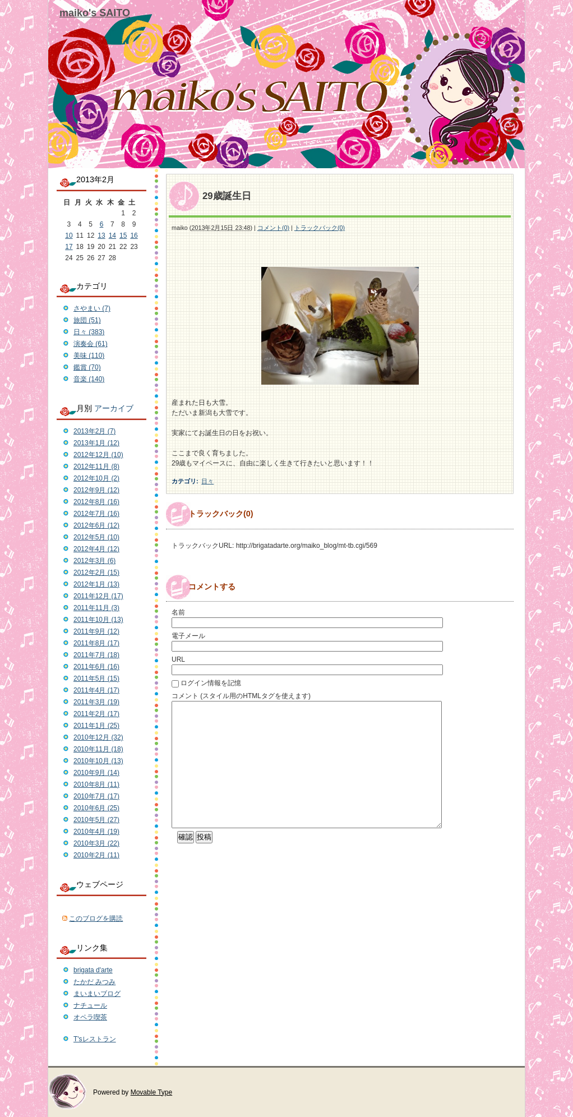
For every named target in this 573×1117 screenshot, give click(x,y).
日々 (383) (88, 332)
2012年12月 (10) (98, 455)
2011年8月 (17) (96, 643)
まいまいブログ (97, 994)
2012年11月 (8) (96, 466)
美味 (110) (88, 355)
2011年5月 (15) (96, 678)
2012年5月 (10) (96, 537)
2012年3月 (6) (94, 561)
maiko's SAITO (94, 13)
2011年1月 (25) (96, 726)
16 (133, 235)
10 (68, 235)
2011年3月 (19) (96, 702)
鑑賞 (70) (87, 367)
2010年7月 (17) (96, 796)
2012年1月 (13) (96, 584)
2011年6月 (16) (96, 667)
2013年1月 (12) (96, 443)
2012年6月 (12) (96, 525)
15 (123, 235)
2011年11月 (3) (96, 608)
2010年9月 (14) (96, 773)
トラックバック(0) (319, 227)
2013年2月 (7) (94, 431)
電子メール (188, 636)
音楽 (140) (88, 379)
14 (112, 235)
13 (101, 235)
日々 (207, 481)
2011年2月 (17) (96, 714)
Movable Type (152, 1092)
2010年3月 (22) (96, 843)
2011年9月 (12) (96, 631)
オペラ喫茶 (90, 1017)
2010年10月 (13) (98, 761)
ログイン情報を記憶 (211, 683)
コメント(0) (273, 227)
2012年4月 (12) (96, 549)
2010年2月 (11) (96, 855)
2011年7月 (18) (96, 655)
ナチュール (90, 1005)
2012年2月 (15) (96, 572)
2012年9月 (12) (96, 490)
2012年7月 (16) (96, 514)
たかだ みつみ (94, 982)
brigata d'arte (93, 970)
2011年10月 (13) (98, 620)
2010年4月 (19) (96, 832)
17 (68, 247)
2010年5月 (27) (96, 820)
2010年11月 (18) (98, 749)
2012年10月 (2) (96, 478)
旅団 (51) (87, 320)
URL (178, 659)
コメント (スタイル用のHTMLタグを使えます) (241, 696)
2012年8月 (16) (96, 502)
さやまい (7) (91, 308)
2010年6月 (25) (96, 808)
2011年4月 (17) (96, 690)
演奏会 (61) (90, 344)
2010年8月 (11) (96, 784)
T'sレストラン (94, 1039)
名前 (178, 612)
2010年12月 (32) (98, 737)
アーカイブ (113, 408)
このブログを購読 (96, 918)
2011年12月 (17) (98, 596)
